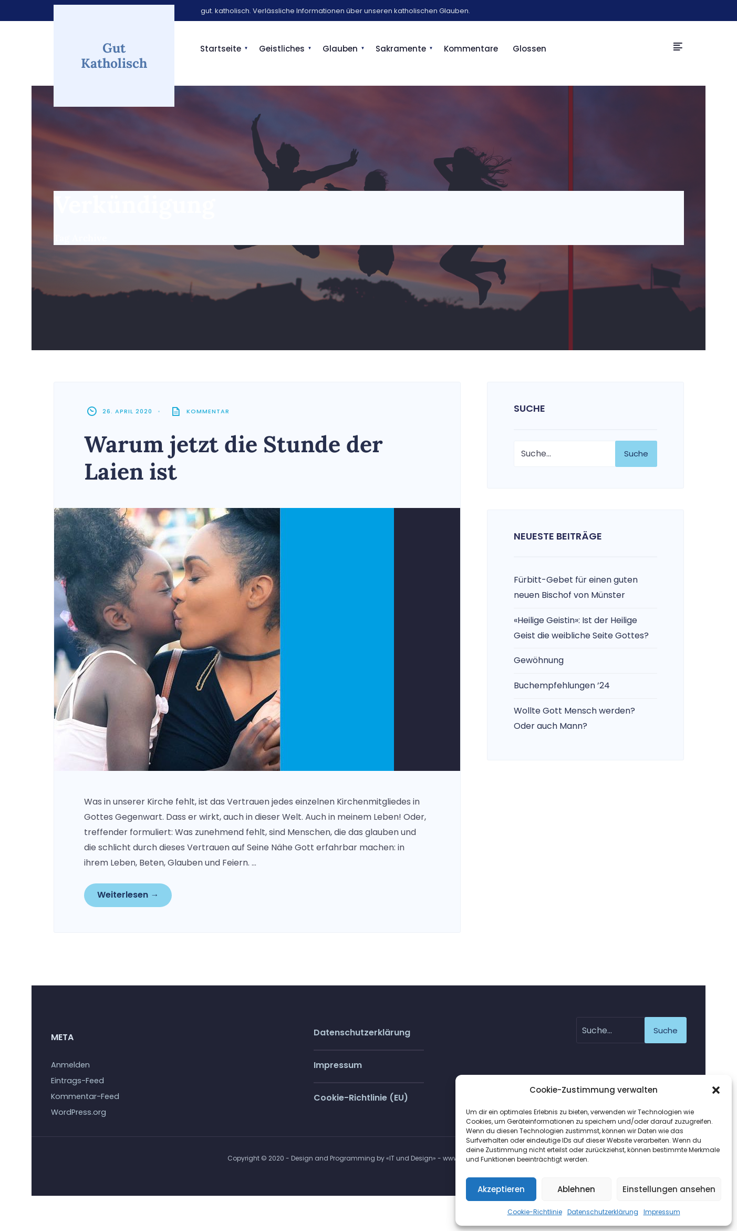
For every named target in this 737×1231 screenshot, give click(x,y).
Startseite (220, 48)
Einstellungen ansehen (668, 1189)
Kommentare (471, 48)
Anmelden (70, 1069)
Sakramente (401, 48)
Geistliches (282, 48)
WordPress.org (78, 1116)
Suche (636, 455)
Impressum (661, 1211)
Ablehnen (576, 1189)
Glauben (340, 48)
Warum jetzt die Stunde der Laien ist (242, 460)
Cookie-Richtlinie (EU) (361, 1102)
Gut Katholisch (114, 54)
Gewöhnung (539, 663)
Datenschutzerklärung (602, 1211)
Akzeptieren (501, 1189)
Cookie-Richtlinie (534, 1211)
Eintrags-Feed (77, 1085)
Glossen (529, 48)
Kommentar (209, 414)
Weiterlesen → (129, 898)
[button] (716, 1090)
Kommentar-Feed (85, 1100)
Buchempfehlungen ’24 (562, 688)
